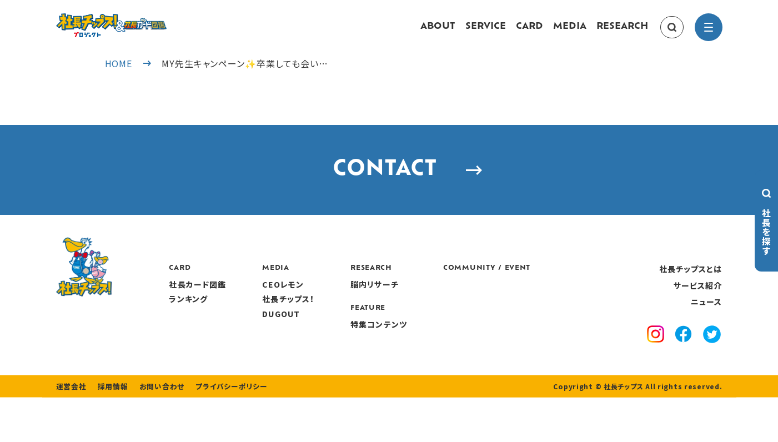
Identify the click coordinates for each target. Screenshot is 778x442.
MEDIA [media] (569, 32)
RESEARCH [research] (622, 32)
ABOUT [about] (437, 32)
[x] (711, 358)
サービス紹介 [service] (698, 308)
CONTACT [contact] (389, 187)
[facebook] (683, 358)
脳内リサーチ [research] (442, 307)
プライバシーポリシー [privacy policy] (221, 430)
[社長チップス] (145, 20)
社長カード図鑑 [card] (265, 307)
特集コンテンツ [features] (446, 347)
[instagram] (655, 359)
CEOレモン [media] (350, 307)
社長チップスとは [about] (690, 292)
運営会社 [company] (70, 430)
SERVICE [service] (485, 32)
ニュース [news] (706, 324)
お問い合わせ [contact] (155, 430)
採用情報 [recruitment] (109, 430)
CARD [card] (529, 32)
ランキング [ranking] (256, 322)
